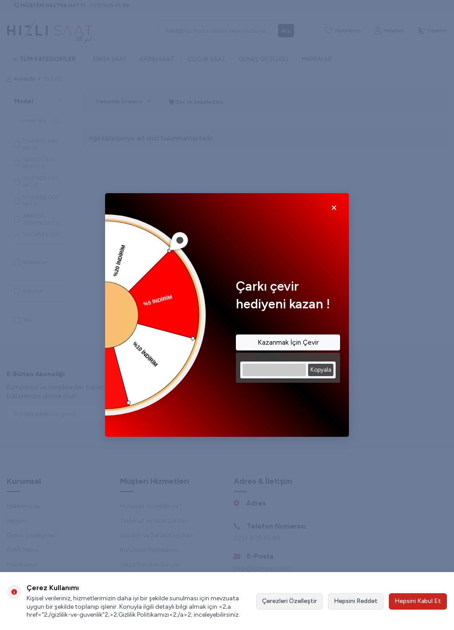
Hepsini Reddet (356, 601)
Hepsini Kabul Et (418, 601)
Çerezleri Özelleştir (289, 601)
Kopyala (320, 369)
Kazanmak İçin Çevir (288, 342)
